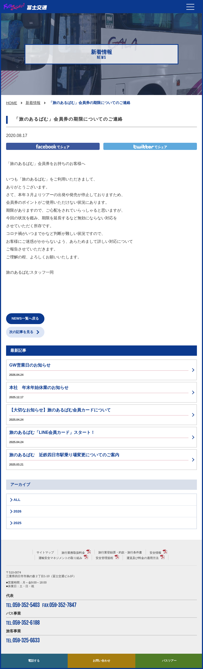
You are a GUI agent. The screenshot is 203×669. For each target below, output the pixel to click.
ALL (16, 500)
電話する (34, 660)
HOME (11, 103)
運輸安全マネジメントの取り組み (60, 557)
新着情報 (33, 103)
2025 (17, 523)
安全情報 (155, 552)
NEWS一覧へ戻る (25, 318)
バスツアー (169, 660)
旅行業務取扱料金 (73, 552)
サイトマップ (45, 552)
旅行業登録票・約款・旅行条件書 (120, 552)
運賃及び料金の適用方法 (143, 557)
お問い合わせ (101, 660)
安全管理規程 (104, 557)
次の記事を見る (21, 332)
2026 (17, 511)
